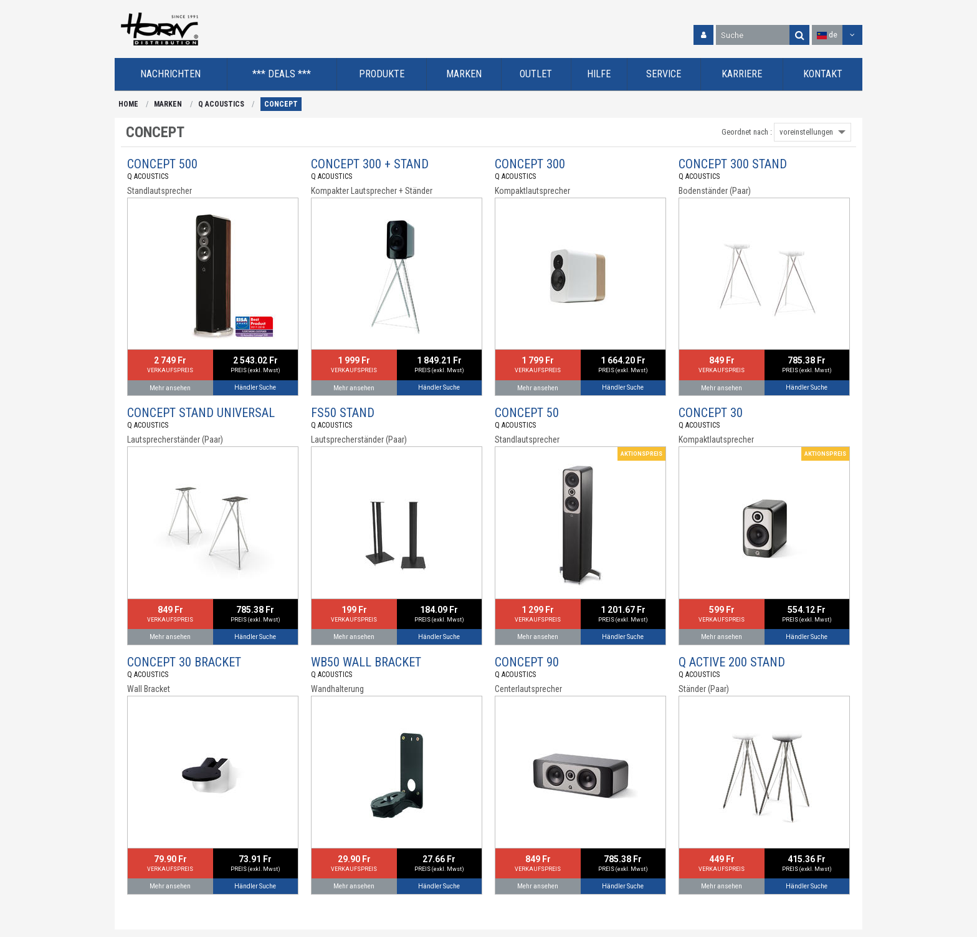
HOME (128, 104)
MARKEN (168, 104)
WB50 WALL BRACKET (366, 662)
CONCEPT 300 (530, 163)
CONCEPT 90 (527, 662)
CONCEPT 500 (162, 163)
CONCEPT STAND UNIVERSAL (201, 412)
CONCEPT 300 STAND (733, 163)
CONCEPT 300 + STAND (370, 163)
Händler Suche (255, 387)
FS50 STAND (342, 412)
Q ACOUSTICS (221, 104)
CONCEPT (281, 104)
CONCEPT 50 (527, 412)
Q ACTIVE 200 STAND (732, 662)
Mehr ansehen (170, 388)
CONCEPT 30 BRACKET (184, 662)
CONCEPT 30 (711, 412)
